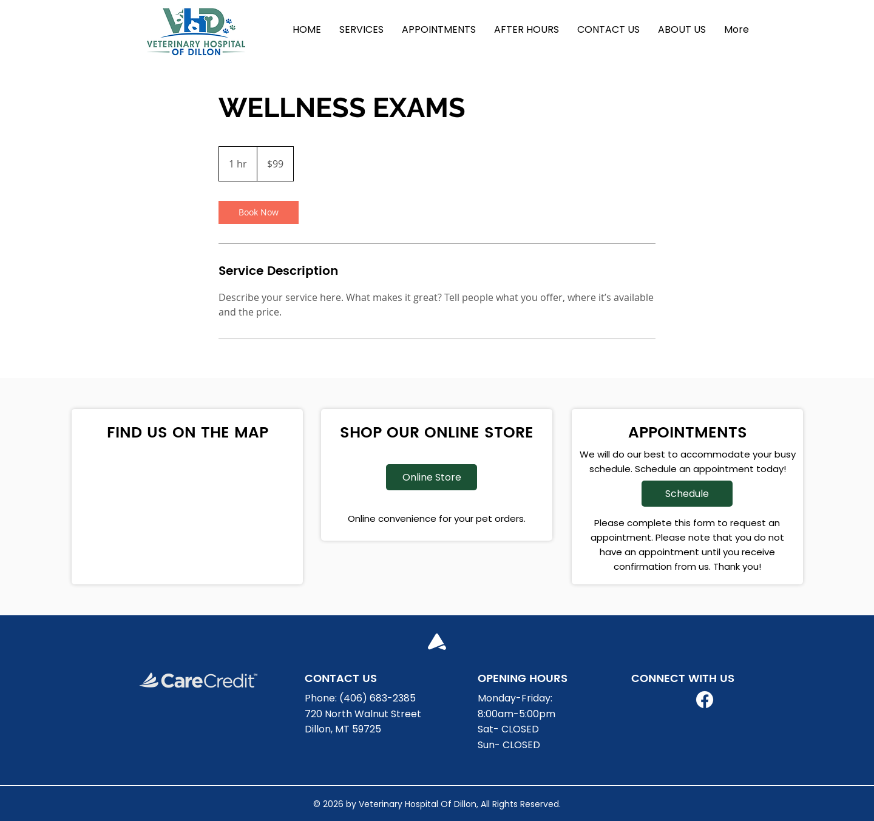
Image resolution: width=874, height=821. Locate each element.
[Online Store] (431, 477)
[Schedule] (687, 494)
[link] (258, 212)
